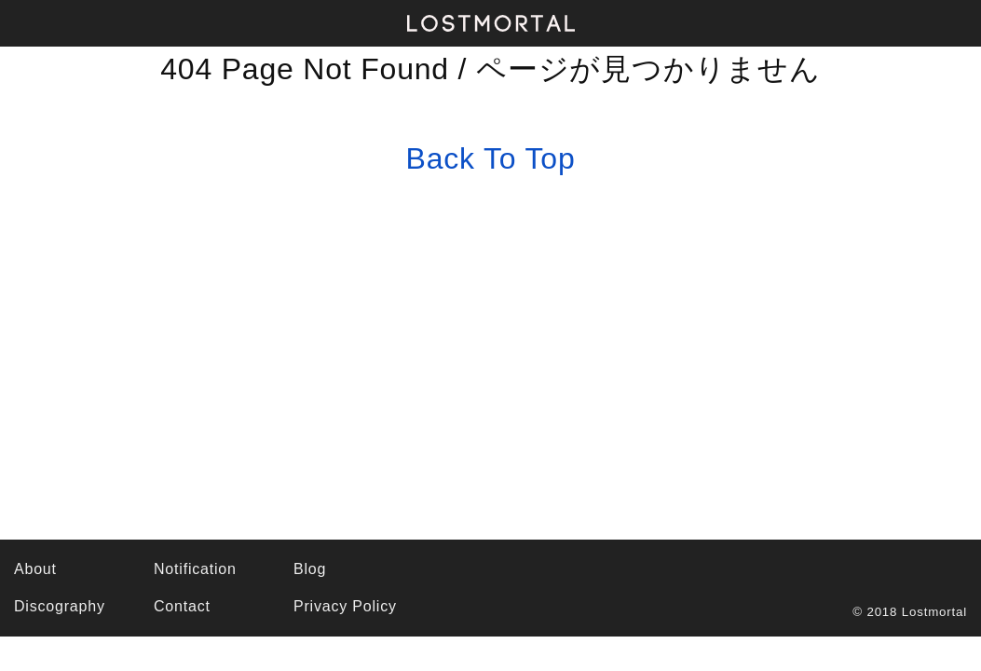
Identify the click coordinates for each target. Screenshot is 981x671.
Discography (59, 606)
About (35, 569)
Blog (309, 569)
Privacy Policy (345, 606)
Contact (182, 606)
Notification (195, 569)
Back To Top (491, 158)
